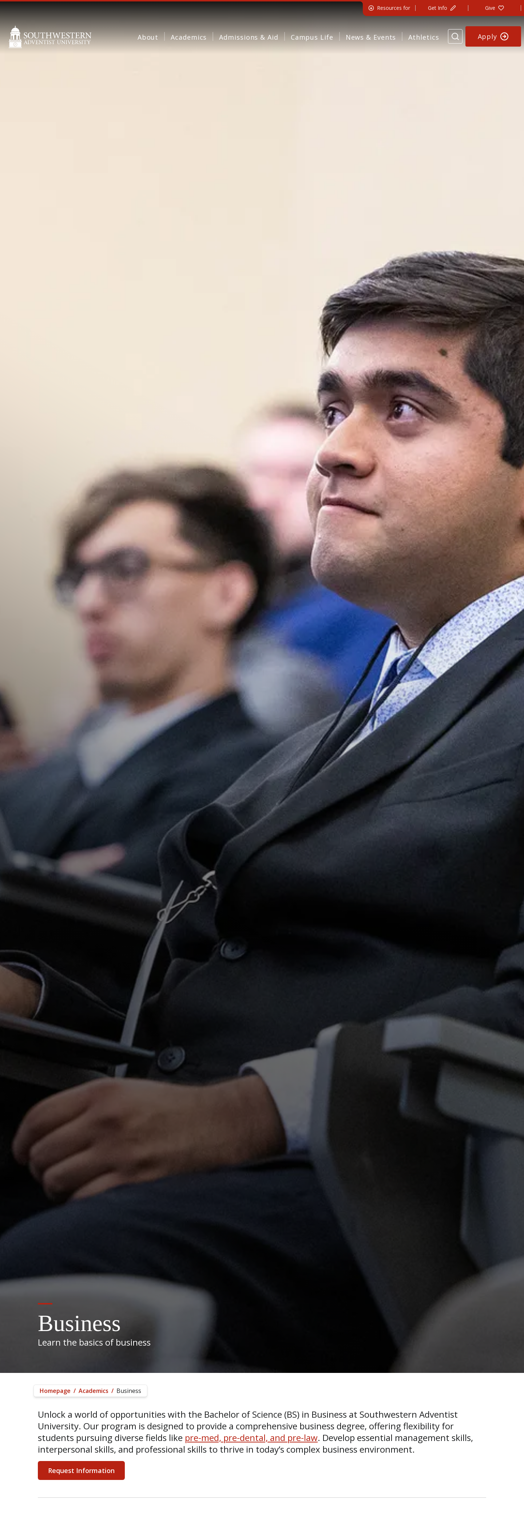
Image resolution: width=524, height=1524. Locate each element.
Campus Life (312, 37)
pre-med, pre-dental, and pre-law (251, 1438)
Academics (189, 37)
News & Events (371, 37)
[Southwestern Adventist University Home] (50, 36)
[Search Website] (455, 36)
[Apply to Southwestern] (493, 36)
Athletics (423, 37)
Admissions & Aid (248, 37)
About (148, 37)
